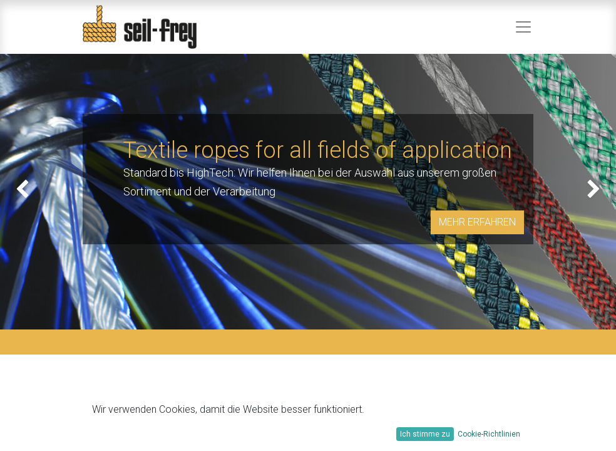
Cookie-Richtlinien (489, 434)
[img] (24, 191)
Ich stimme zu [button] (425, 434)
